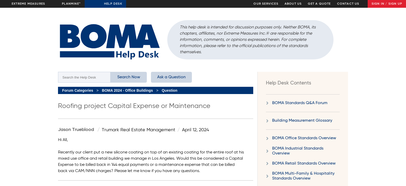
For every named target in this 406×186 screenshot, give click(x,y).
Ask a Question (171, 77)
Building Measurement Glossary (302, 121)
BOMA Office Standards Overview (304, 138)
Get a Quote (319, 3)
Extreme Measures (28, 3)
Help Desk (113, 3)
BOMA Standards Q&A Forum (300, 103)
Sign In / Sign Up (387, 3)
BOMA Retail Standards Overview (304, 163)
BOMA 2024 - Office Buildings (127, 90)
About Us (293, 3)
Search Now (128, 77)
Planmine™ (71, 3)
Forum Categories (77, 90)
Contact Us (348, 3)
